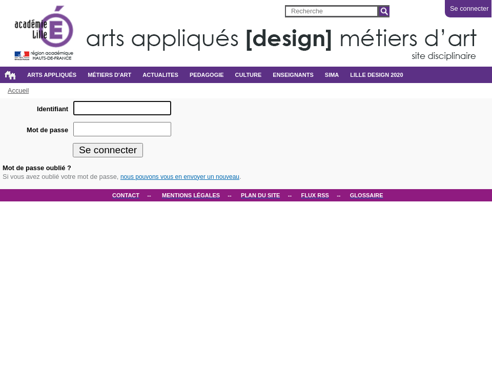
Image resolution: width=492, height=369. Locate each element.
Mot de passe (47, 130)
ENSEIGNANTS (293, 75)
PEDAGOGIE (207, 75)
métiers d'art (109, 75)
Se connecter (469, 8)
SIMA (332, 75)
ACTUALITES (160, 75)
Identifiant (52, 109)
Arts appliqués (51, 75)
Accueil (9, 74)
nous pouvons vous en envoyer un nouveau (179, 176)
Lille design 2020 (376, 75)
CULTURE (248, 75)
